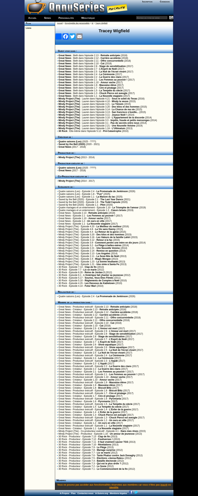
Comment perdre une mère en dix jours (116, 242)
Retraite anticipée (110, 55)
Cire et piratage (107, 87)
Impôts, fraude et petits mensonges (130, 120)
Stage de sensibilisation (112, 66)
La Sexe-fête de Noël (107, 256)
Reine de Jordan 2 (95, 272)
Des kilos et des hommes (125, 106)
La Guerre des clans (110, 77)
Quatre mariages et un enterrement (77, 207)
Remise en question (107, 250)
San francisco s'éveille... (125, 112)
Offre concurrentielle (112, 60)
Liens (28, 28)
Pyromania (115, 398)
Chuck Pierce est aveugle (113, 93)
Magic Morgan (103, 259)
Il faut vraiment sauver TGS (113, 442)
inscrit (163, 484)
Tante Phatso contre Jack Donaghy (116, 455)
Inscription (147, 1)
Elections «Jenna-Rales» (110, 458)
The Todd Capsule (110, 202)
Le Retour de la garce (107, 232)
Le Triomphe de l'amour (125, 207)
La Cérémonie (107, 74)
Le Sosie (101, 466)
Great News (65, 55)
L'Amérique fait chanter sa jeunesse (103, 275)
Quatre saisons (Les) (70, 141)
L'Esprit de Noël (108, 69)
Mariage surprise (106, 450)
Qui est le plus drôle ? (109, 463)
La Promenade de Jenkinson (112, 191)
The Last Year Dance (111, 199)
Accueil (32, 17)
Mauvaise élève (107, 85)
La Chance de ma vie (123, 109)
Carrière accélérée (111, 58)
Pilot (102, 204)
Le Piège (101, 447)
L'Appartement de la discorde (128, 117)
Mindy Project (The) (69, 98)
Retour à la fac (104, 240)
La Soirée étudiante (107, 261)
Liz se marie (90, 269)
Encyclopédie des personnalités (77, 23)
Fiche (28, 23)
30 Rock (63, 131)
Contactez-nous (86, 493)
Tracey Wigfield (101, 23)
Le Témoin (117, 104)
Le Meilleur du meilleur (109, 226)
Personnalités (66, 17)
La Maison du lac (105, 196)
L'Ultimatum (118, 128)
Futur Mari (90, 286)
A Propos (64, 493)
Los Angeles (103, 253)
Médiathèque (88, 17)
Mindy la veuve (120, 101)
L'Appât (113, 360)
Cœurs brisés (118, 210)
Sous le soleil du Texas (124, 98)
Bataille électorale (107, 461)
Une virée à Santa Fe (107, 264)
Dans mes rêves (129, 431)
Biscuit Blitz (105, 388)
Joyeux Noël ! (119, 115)
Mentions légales (118, 493)
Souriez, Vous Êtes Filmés (99, 277)
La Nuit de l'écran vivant (112, 71)
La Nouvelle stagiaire (111, 96)
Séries (47, 17)
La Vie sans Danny (105, 229)
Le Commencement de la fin (112, 469)
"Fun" (99, 194)
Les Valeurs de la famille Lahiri (113, 237)
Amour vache (108, 82)
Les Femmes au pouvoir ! (113, 79)
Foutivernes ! (105, 439)
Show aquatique (107, 344)
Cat (102, 63)
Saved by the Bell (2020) (72, 144)
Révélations (104, 444)
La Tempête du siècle (111, 90)
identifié (113, 487)
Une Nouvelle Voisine (123, 125)
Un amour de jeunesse (122, 433)
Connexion (165, 1)
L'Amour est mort (108, 328)
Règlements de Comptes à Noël (102, 280)
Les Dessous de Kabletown (100, 283)
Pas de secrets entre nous (125, 123)
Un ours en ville (95, 221)
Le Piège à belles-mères (108, 245)
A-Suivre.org (101, 493)
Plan (73, 493)
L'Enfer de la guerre (120, 409)
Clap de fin (90, 267)
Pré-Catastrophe (112, 131)
